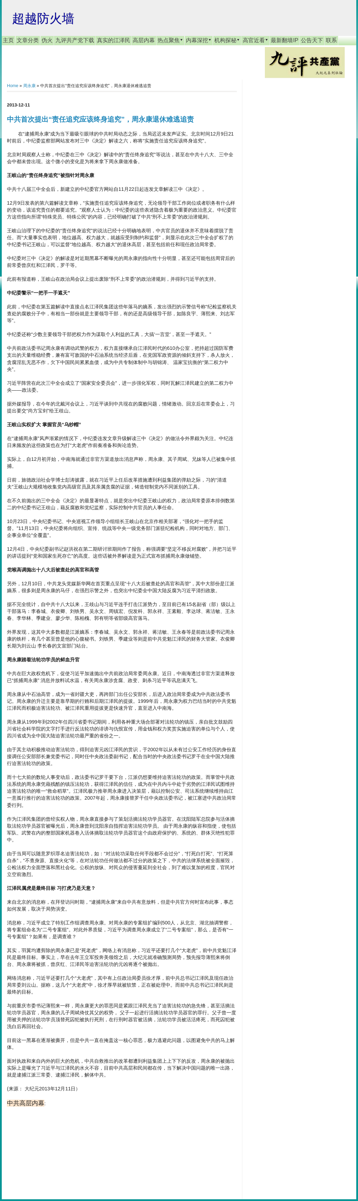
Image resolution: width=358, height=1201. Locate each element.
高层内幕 (144, 40)
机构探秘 (227, 40)
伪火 (47, 40)
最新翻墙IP (284, 40)
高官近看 (255, 40)
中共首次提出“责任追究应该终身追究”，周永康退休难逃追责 (100, 119)
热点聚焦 (170, 40)
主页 (8, 40)
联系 (331, 40)
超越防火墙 (43, 18)
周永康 (29, 85)
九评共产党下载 (74, 40)
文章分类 (28, 40)
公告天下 (312, 40)
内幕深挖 (199, 40)
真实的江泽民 (113, 40)
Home (12, 85)
